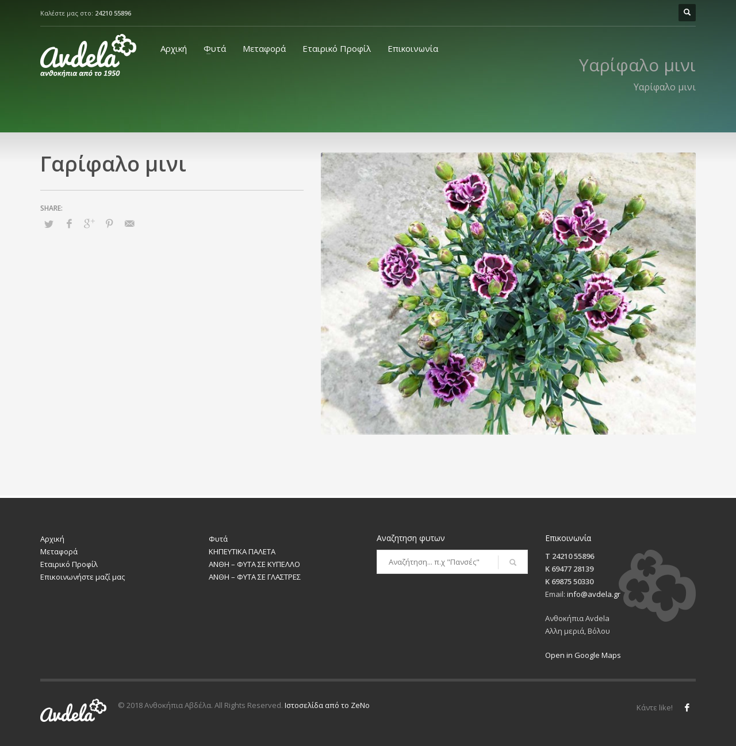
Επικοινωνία (413, 48)
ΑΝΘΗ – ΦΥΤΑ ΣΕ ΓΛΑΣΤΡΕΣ (255, 577)
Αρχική (173, 48)
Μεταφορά (264, 48)
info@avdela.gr (593, 594)
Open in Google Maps (583, 655)
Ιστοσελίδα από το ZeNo (327, 705)
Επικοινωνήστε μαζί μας (82, 577)
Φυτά (215, 48)
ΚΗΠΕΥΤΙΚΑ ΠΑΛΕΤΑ (242, 551)
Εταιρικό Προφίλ (336, 48)
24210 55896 (113, 13)
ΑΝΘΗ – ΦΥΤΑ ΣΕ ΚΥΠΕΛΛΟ (254, 564)
